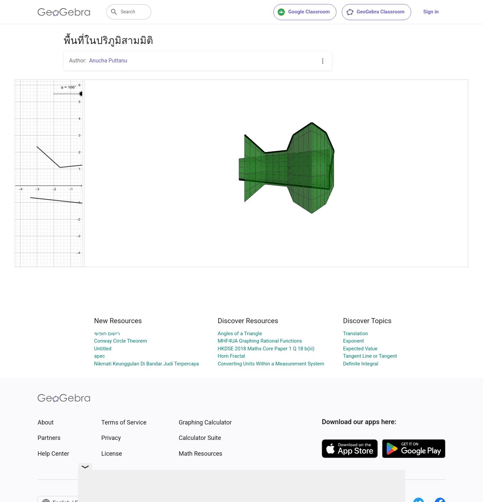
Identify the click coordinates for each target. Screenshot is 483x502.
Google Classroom (303, 12)
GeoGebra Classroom (375, 12)
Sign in (431, 12)
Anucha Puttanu (108, 60)
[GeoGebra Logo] (64, 12)
